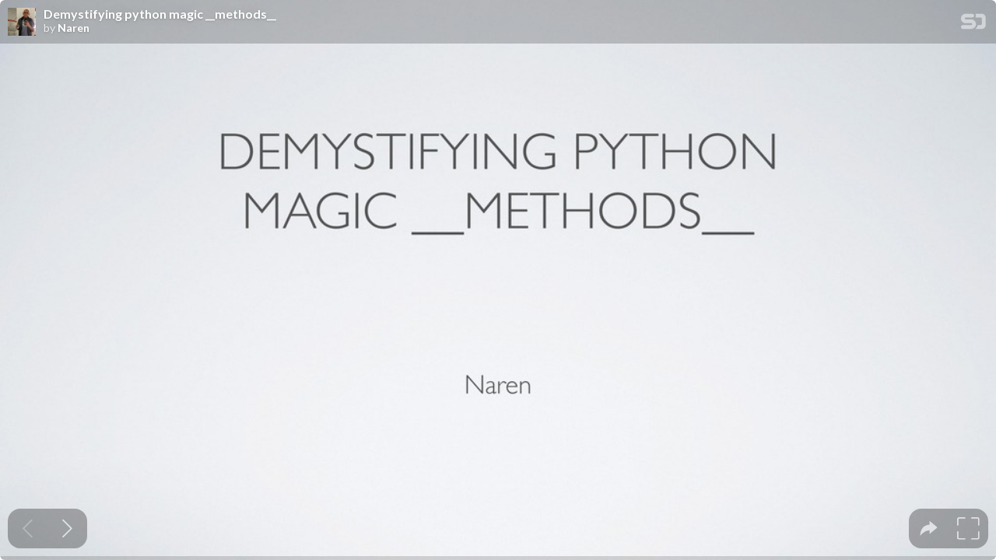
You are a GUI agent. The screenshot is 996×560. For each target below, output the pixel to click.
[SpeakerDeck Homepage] (973, 24)
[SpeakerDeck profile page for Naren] (22, 22)
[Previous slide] (27, 528)
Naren (73, 28)
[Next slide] (67, 528)
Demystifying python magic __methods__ (160, 14)
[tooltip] (928, 528)
